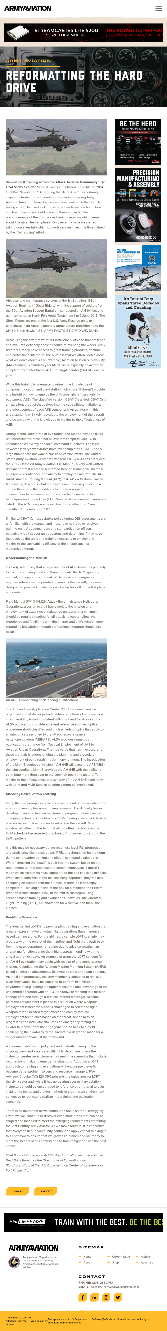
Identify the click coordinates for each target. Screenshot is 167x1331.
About (87, 1262)
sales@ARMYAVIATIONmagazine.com (115, 1287)
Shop (115, 1262)
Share (18, 1191)
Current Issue (121, 1256)
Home (87, 1256)
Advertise (147, 1262)
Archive (146, 1256)
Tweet (46, 1191)
